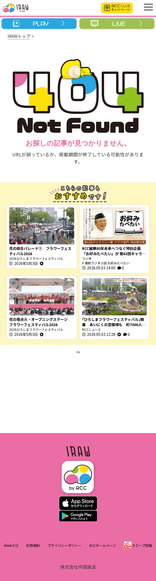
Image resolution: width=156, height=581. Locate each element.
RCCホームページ (102, 545)
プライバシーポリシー (64, 545)
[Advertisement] (78, 391)
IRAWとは (11, 545)
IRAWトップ (19, 36)
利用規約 (33, 545)
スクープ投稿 (142, 545)
